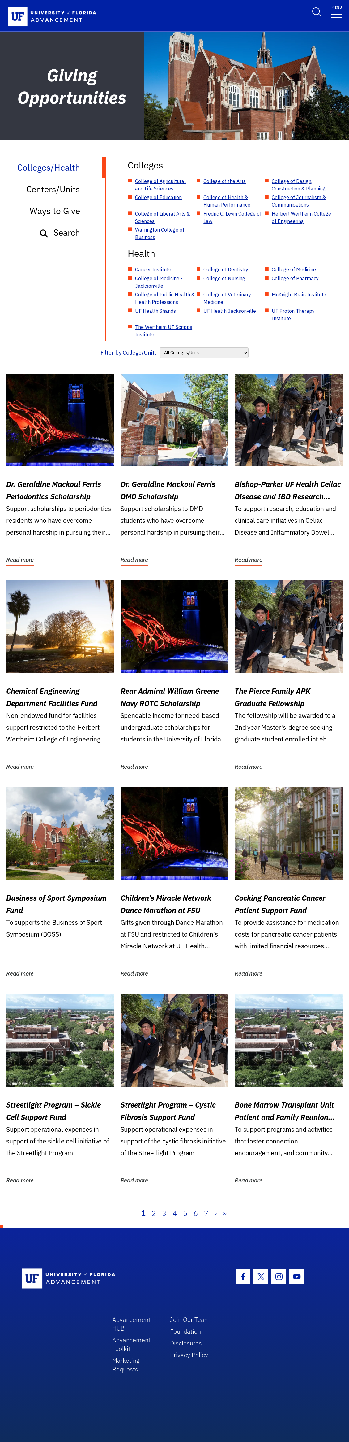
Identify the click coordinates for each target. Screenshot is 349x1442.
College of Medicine (294, 269)
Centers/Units (53, 189)
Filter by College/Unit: (128, 352)
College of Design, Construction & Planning (299, 185)
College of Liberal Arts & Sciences (162, 217)
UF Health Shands (155, 311)
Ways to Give (55, 210)
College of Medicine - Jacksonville (158, 282)
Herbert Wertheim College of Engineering (301, 217)
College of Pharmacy (295, 278)
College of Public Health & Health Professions (165, 298)
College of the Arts (224, 181)
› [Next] (216, 1213)
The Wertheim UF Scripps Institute (163, 331)
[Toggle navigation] (336, 11)
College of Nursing (224, 278)
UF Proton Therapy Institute (293, 314)
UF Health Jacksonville (229, 311)
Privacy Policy (189, 1355)
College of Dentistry (225, 269)
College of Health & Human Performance (226, 201)
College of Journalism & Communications (299, 201)
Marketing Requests (126, 1364)
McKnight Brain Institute (299, 294)
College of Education (158, 197)
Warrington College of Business (159, 233)
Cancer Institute (153, 269)
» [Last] (225, 1213)
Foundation (185, 1331)
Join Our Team (190, 1319)
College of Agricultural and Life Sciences (160, 185)
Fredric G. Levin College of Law (232, 217)
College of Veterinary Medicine (227, 298)
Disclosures (186, 1343)
